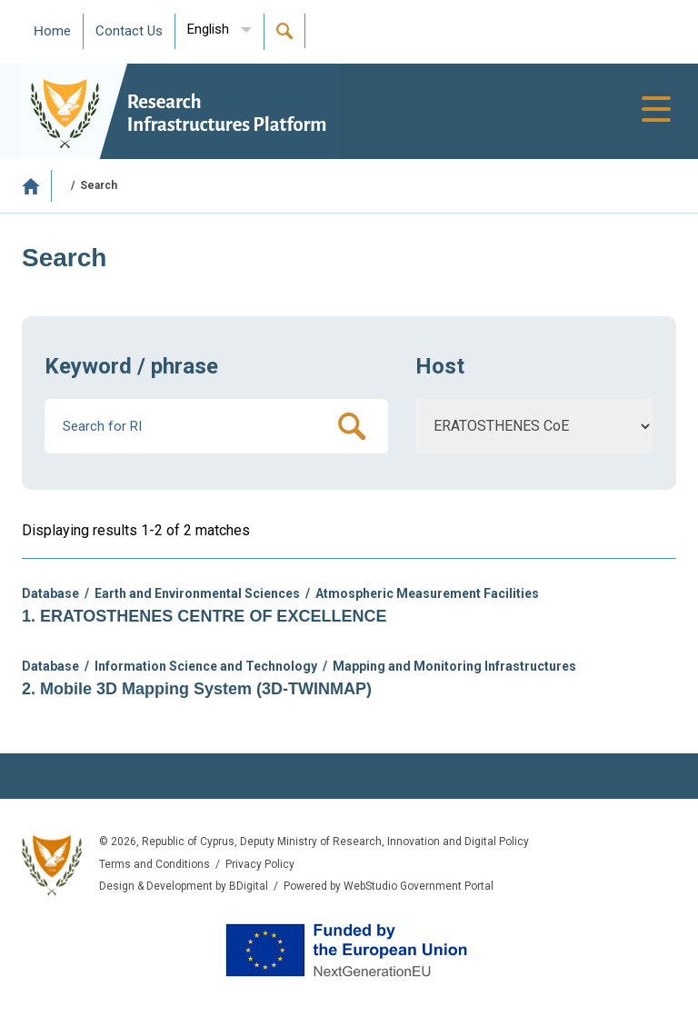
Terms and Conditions (154, 864)
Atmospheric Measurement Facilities (427, 593)
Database (50, 593)
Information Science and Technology (206, 666)
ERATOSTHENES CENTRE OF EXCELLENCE (213, 616)
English (208, 29)
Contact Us (129, 31)
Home (37, 186)
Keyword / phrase (131, 366)
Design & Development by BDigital (183, 886)
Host (439, 366)
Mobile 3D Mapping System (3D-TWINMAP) (206, 689)
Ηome (52, 31)
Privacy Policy (259, 864)
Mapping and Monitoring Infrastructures (454, 666)
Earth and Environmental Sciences (197, 593)
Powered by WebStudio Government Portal (389, 886)
